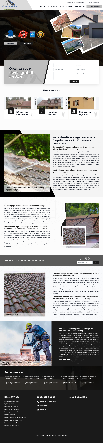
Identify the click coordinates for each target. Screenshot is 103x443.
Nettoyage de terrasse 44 (11, 409)
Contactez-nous (94, 6)
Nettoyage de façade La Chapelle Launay (13, 383)
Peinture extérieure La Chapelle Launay (31, 383)
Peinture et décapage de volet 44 (13, 420)
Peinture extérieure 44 (10, 414)
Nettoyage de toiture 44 (11, 412)
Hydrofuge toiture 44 (10, 403)
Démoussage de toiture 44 (12, 401)
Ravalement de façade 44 (47, 6)
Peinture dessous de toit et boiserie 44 (15, 417)
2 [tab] (64, 359)
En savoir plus (35, 102)
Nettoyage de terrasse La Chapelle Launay (89, 377)
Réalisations (80, 6)
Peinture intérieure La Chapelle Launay (88, 383)
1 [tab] (60, 359)
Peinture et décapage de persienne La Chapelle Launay (13, 378)
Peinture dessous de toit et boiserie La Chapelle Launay (71, 377)
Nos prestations (66, 6)
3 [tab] (68, 359)
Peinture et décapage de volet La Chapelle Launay (32, 377)
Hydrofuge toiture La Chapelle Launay (49, 377)
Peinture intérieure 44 (10, 423)
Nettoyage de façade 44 (11, 406)
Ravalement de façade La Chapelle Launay (51, 383)
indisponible (69, 2)
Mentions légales (51, 435)
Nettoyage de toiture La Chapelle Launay (69, 383)
